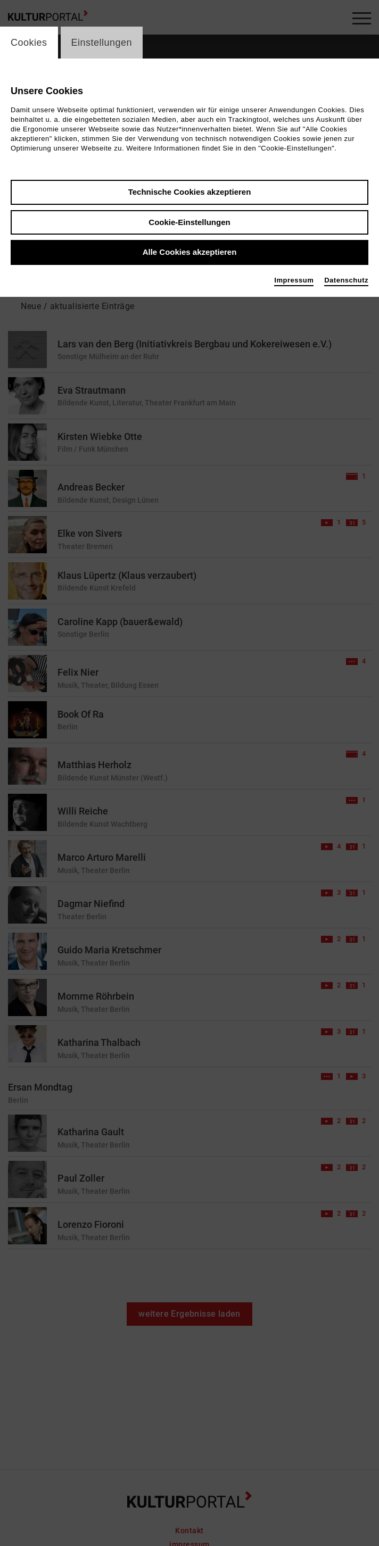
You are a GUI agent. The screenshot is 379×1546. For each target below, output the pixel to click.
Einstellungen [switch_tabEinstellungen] (102, 42)
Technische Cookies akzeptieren (189, 191)
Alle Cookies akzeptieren (190, 251)
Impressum (294, 280)
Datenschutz (346, 280)
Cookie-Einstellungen (189, 222)
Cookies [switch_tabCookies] (29, 42)
